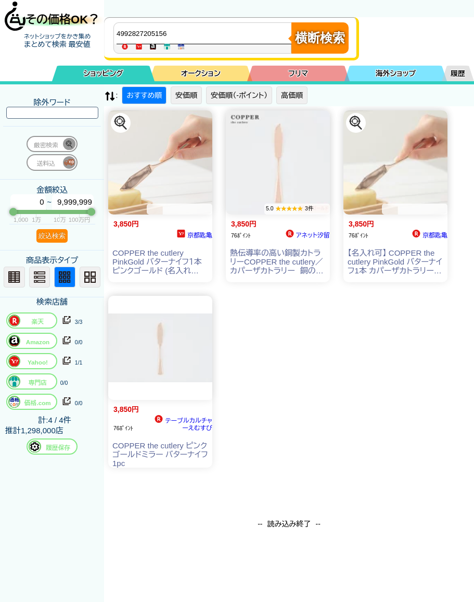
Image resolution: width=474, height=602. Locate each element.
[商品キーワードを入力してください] (205, 33)
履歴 (458, 73)
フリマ (298, 73)
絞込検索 (52, 236)
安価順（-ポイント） (239, 95)
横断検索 (320, 38)
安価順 (186, 95)
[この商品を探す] (121, 123)
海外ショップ (395, 73)
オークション (201, 73)
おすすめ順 (144, 95)
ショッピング (103, 73)
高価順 (292, 95)
